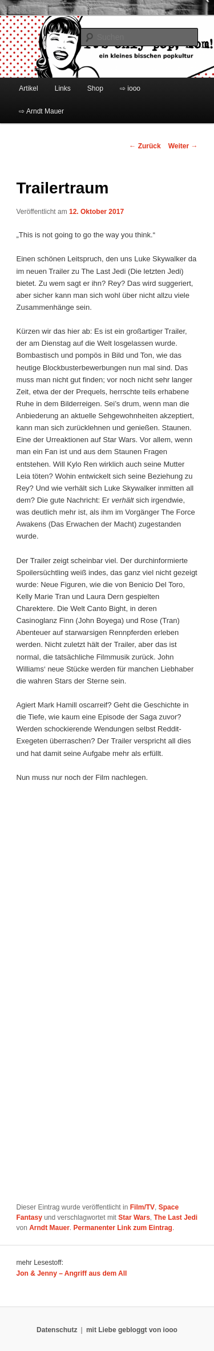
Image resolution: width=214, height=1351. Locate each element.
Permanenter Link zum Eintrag (123, 1228)
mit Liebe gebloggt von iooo (131, 1330)
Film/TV (142, 1207)
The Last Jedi (176, 1217)
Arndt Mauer (49, 1228)
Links (63, 88)
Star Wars (134, 1217)
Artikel (28, 88)
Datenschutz (57, 1330)
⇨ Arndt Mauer (41, 111)
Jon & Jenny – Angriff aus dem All (72, 1273)
